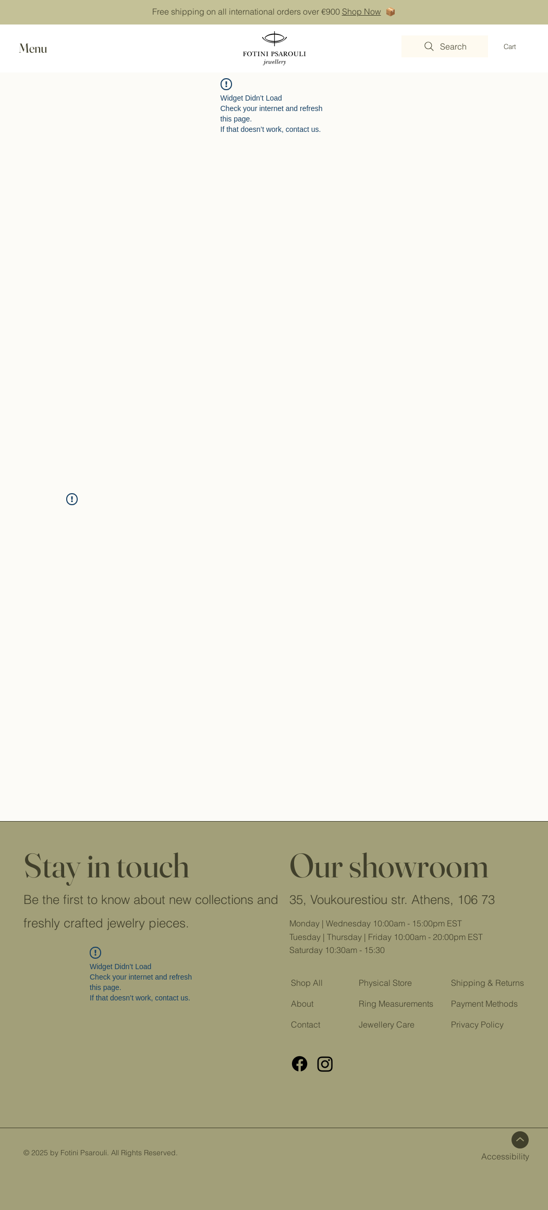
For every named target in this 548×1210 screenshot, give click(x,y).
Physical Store (385, 982)
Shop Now (361, 11)
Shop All (307, 982)
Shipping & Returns (488, 982)
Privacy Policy (477, 1024)
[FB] (299, 1064)
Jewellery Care (387, 1024)
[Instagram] (325, 1064)
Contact (305, 1024)
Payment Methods (484, 1003)
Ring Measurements (396, 1003)
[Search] (444, 46)
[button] (43, 48)
